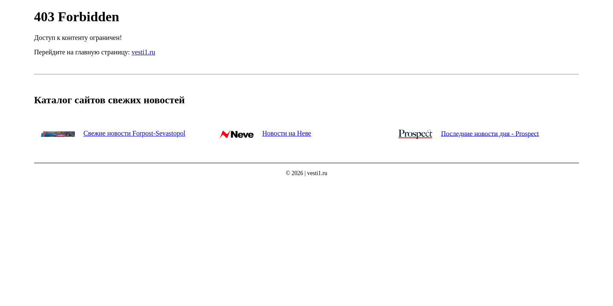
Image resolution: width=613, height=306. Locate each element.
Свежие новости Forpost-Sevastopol (134, 133)
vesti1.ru (143, 52)
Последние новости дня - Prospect (490, 133)
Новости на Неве (286, 133)
